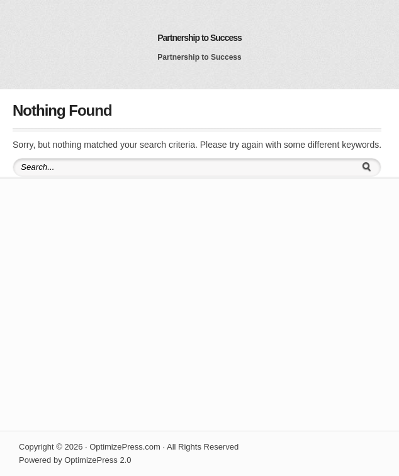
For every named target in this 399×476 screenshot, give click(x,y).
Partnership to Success (199, 38)
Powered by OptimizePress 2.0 (75, 460)
